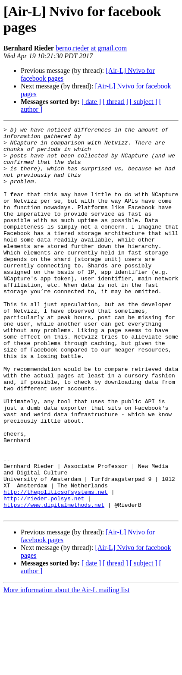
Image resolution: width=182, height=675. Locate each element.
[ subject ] (143, 101)
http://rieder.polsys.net (43, 573)
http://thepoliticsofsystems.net (55, 565)
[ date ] (91, 101)
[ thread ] (115, 101)
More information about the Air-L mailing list (66, 667)
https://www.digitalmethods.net (53, 581)
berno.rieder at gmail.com (91, 48)
